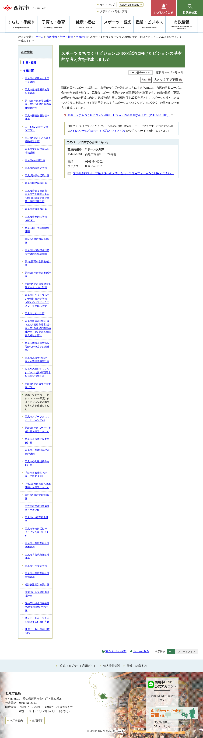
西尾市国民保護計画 (36, 183)
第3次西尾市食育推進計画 (38, 274)
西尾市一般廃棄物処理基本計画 (37, 545)
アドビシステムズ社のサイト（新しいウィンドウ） (98, 130)
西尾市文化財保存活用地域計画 (37, 151)
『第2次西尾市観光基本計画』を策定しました (38, 486)
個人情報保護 (111, 665)
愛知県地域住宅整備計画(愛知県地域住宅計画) (37, 607)
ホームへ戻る (141, 651)
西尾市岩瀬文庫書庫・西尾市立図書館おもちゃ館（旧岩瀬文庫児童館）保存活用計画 (37, 196)
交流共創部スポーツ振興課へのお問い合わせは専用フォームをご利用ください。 (123, 173)
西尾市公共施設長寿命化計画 (37, 463)
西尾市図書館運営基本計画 (37, 117)
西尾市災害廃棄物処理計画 (37, 556)
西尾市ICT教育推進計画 (36, 519)
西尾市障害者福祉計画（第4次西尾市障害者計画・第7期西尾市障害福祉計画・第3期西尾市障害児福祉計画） (38, 328)
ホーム (39, 36)
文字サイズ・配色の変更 (113, 11)
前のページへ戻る (115, 651)
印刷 (144, 79)
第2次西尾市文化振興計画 (38, 497)
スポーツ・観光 (117, 25)
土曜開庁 (37, 720)
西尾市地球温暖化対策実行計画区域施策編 (37, 252)
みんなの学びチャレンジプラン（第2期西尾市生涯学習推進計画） (38, 373)
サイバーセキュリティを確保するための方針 (37, 620)
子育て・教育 (53, 25)
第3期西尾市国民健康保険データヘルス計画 (38, 286)
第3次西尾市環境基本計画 (38, 241)
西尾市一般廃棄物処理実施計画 (37, 575)
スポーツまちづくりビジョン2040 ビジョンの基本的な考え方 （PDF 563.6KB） (120, 115)
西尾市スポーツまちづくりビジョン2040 (37, 418)
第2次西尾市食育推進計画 (38, 263)
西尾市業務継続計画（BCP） (36, 219)
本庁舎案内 (16, 720)
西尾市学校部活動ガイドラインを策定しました (37, 532)
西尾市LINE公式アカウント (163, 697)
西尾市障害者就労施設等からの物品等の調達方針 (37, 347)
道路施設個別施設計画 (37, 584)
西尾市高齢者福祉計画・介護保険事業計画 (37, 360)
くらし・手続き (21, 25)
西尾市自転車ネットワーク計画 (37, 80)
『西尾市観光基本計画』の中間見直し (36, 474)
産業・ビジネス (149, 25)
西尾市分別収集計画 (36, 566)
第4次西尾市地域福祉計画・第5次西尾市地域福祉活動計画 (38, 104)
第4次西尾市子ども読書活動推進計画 (38, 140)
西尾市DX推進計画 (35, 160)
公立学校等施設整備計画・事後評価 (37, 508)
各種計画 (81, 36)
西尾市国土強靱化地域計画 (37, 230)
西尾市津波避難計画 (36, 209)
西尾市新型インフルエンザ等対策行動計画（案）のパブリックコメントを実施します (37, 300)
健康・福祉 (85, 25)
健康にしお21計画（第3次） (37, 631)
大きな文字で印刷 (166, 79)
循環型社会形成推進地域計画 (37, 594)
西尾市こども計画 (34, 313)
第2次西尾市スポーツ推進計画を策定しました (38, 430)
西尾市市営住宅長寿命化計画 (37, 441)
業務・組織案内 (137, 665)
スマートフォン (186, 651)
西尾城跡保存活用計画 (37, 175)
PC (171, 651)
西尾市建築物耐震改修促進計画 (37, 91)
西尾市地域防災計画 (36, 168)
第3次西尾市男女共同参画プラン (38, 386)
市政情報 (52, 36)
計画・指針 (66, 36)
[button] (163, 8)
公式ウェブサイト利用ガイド (78, 665)
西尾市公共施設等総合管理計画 (37, 452)
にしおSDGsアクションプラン (36, 129)
